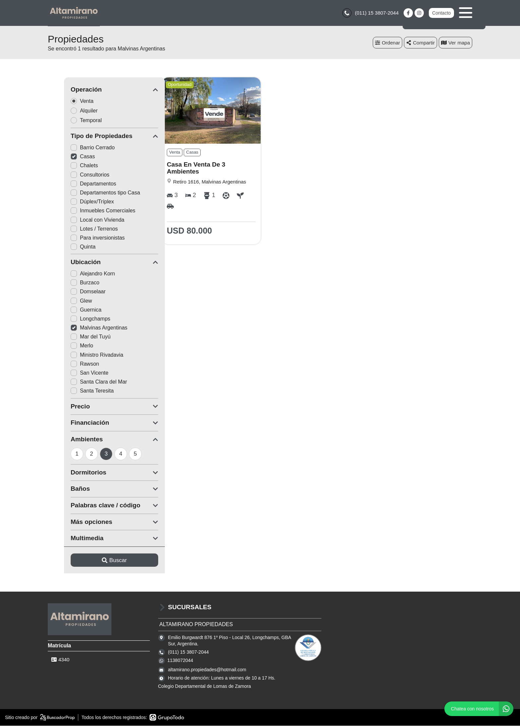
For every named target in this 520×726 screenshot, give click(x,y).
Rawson (68, 364)
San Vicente (73, 373)
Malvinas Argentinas (82, 328)
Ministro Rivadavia (80, 355)
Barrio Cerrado (76, 148)
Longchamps (74, 319)
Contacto (441, 13)
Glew (65, 301)
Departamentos (77, 184)
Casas (66, 157)
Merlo (65, 346)
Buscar (98, 560)
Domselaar (71, 292)
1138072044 (180, 661)
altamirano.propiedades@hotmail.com (207, 670)
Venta (68, 101)
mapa (455, 43)
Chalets (68, 166)
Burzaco (68, 283)
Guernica (69, 310)
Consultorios (73, 175)
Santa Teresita (76, 391)
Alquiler (70, 111)
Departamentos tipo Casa (89, 193)
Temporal (72, 120)
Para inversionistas (81, 238)
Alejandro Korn (76, 274)
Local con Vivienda (81, 220)
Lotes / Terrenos (77, 229)
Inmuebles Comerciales (86, 211)
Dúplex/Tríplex (76, 202)
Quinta (66, 247)
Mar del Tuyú (74, 337)
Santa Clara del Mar (82, 382)
